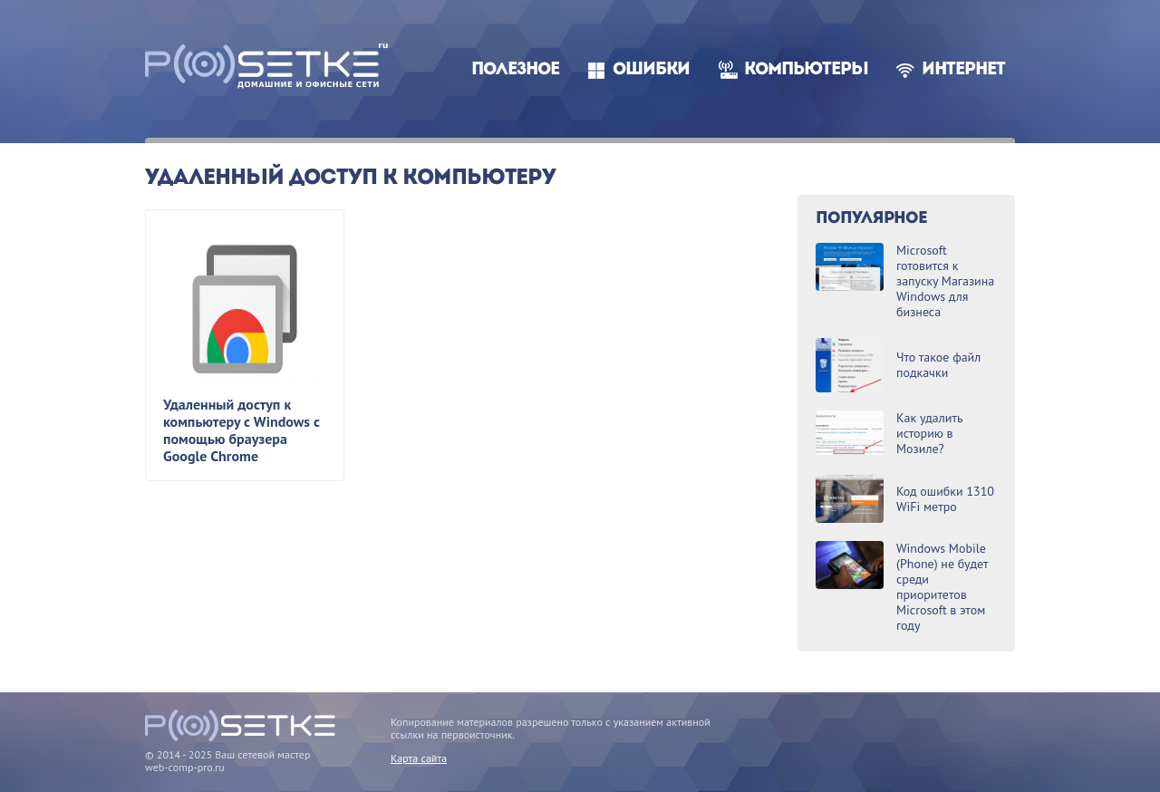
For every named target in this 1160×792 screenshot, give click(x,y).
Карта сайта (419, 758)
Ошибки (651, 70)
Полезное (515, 70)
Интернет (963, 70)
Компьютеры (806, 70)
